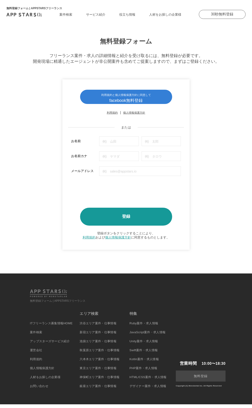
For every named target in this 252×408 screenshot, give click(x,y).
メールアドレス (82, 174)
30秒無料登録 (222, 14)
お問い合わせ (39, 389)
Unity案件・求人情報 (144, 345)
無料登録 (201, 380)
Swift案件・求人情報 (144, 354)
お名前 (76, 145)
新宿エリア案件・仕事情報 (98, 336)
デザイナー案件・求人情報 (148, 389)
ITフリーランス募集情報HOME (51, 327)
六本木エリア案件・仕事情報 (99, 363)
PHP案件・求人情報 (143, 372)
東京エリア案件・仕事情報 (98, 372)
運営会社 (36, 354)
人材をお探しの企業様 (165, 14)
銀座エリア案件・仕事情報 (98, 389)
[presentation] (106, 194)
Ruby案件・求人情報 (144, 327)
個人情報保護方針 (134, 116)
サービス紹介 (95, 14)
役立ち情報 (127, 14)
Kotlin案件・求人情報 (144, 363)
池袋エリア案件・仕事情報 (98, 345)
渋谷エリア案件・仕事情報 (98, 327)
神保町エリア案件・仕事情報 (99, 380)
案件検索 (65, 14)
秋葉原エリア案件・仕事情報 (99, 354)
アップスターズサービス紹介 (50, 345)
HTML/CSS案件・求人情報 (148, 380)
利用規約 (112, 116)
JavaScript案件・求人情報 (148, 336)
